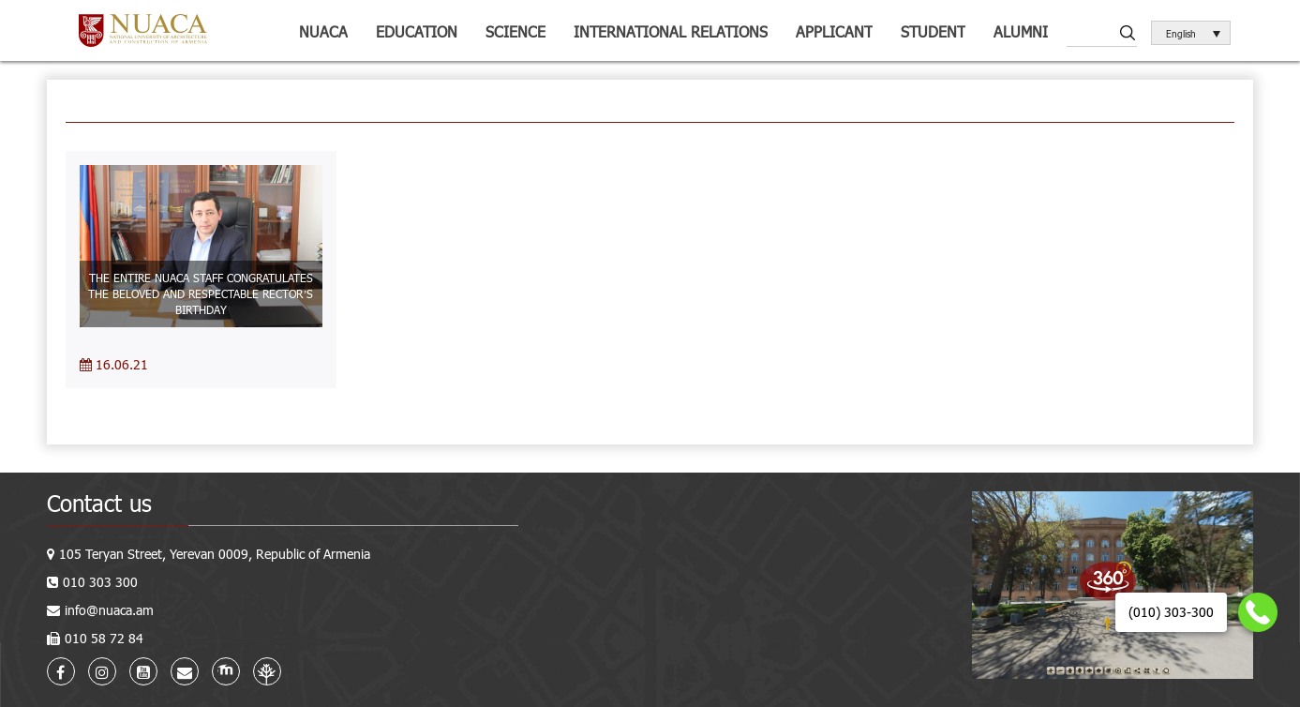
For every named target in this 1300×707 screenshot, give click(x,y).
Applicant (834, 31)
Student (933, 31)
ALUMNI (1021, 31)
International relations (671, 31)
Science (515, 31)
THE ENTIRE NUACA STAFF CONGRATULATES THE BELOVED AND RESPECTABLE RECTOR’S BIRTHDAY (200, 293)
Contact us (99, 503)
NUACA (323, 31)
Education (416, 31)
